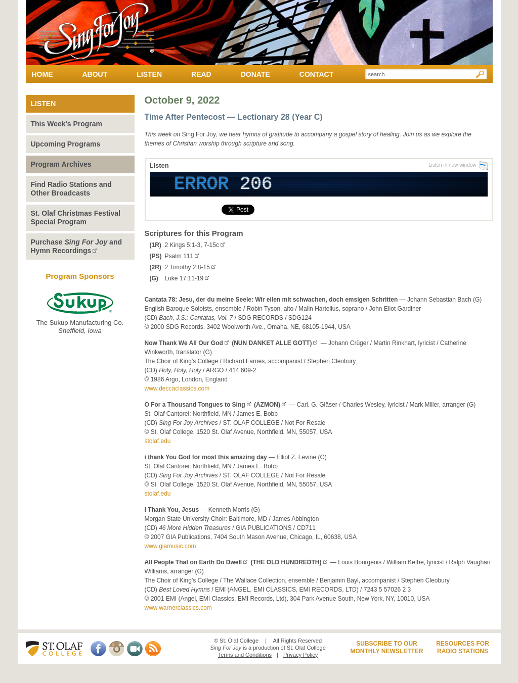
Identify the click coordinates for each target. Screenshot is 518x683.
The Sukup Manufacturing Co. (80, 313)
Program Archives (61, 164)
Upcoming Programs (66, 144)
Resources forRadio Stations (462, 647)
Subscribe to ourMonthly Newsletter (386, 647)
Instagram (116, 648)
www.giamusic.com (170, 546)
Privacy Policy (300, 655)
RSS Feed (153, 648)
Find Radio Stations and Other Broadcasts (71, 188)
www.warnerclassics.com (178, 607)
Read (201, 74)
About (95, 74)
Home (42, 74)
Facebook (98, 648)
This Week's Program (67, 124)
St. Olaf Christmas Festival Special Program (75, 217)
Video (135, 648)
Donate (255, 74)
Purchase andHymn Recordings (76, 246)
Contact (316, 74)
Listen (149, 74)
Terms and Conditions (245, 655)
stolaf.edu (158, 441)
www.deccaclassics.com (177, 388)
